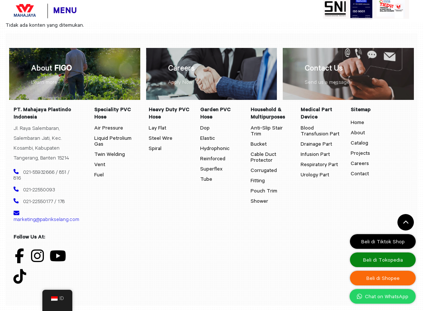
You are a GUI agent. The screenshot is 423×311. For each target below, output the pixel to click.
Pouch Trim (264, 191)
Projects (360, 153)
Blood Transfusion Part (320, 130)
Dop (205, 128)
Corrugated (264, 170)
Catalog (359, 143)
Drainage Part (316, 144)
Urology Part (315, 174)
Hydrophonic (214, 148)
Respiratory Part (319, 164)
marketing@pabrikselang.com (43, 216)
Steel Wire (160, 138)
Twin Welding (109, 154)
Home (357, 122)
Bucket (259, 144)
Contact (360, 173)
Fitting (258, 180)
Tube (206, 179)
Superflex (211, 169)
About (358, 132)
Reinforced (212, 158)
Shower (259, 201)
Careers (360, 163)
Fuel (99, 174)
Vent (99, 164)
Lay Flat (157, 128)
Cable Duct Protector (263, 157)
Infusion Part (315, 154)
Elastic (207, 138)
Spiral (155, 148)
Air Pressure (108, 128)
